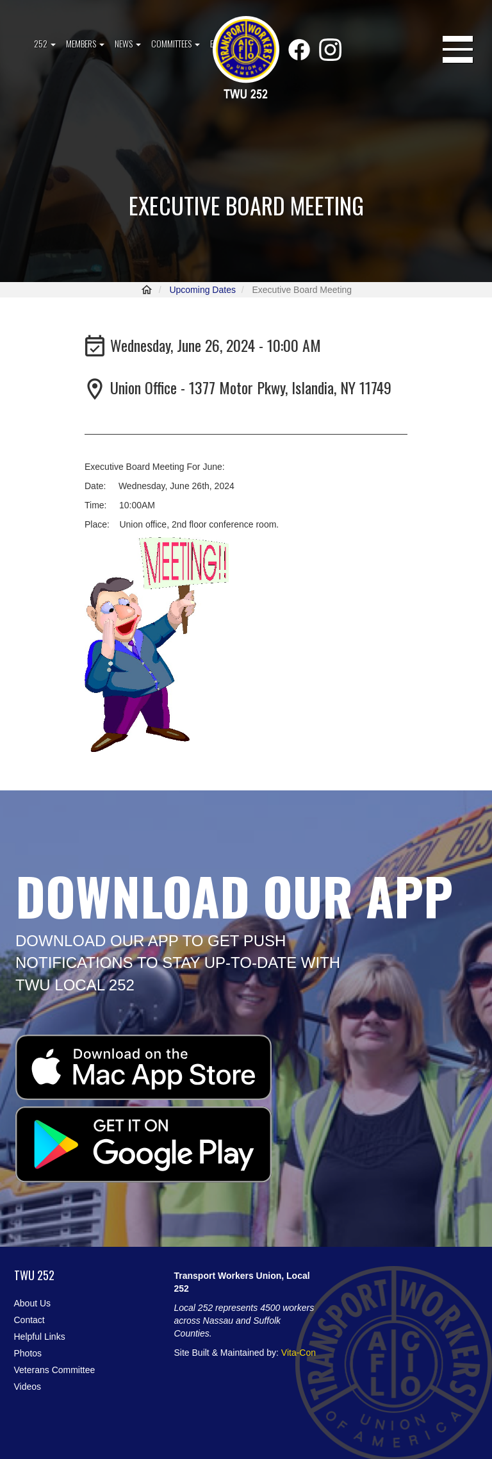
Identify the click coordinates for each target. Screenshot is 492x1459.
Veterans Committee (54, 1370)
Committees (175, 43)
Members (85, 43)
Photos (28, 1353)
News (128, 43)
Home (146, 289)
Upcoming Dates (202, 290)
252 (45, 43)
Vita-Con (298, 1352)
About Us (32, 1303)
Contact (29, 1320)
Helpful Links (39, 1336)
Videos (28, 1386)
